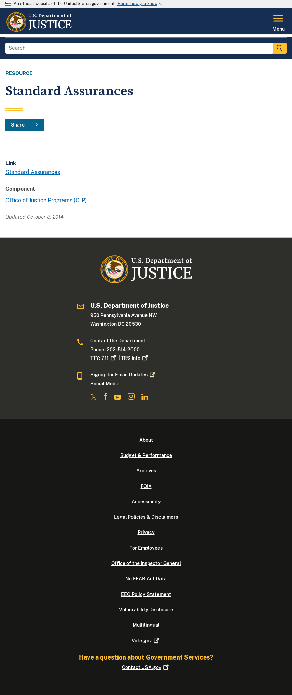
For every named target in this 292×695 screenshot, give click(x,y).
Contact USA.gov (146, 667)
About (146, 440)
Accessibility (146, 501)
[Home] (38, 30)
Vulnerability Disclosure (146, 609)
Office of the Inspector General (146, 563)
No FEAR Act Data (146, 578)
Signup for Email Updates (123, 375)
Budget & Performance (146, 455)
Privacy (146, 532)
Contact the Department (117, 340)
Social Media (105, 383)
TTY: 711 (103, 358)
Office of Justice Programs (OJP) (46, 200)
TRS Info (135, 358)
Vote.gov (146, 641)
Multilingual (146, 625)
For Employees (146, 548)
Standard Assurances (32, 172)
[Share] (24, 125)
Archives (146, 470)
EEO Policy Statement (146, 594)
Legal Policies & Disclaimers (146, 517)
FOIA (146, 486)
